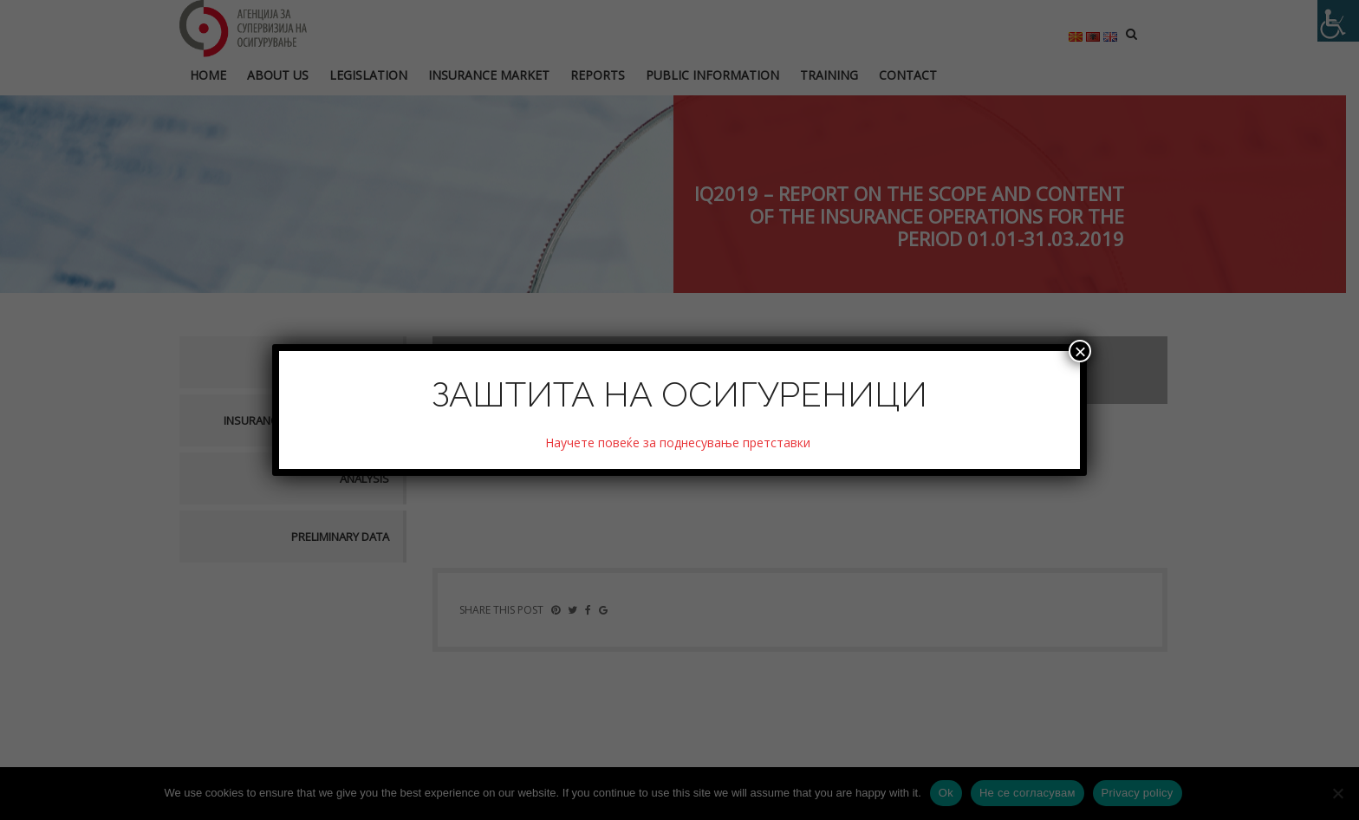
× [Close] (1080, 351)
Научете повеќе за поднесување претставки (679, 442)
